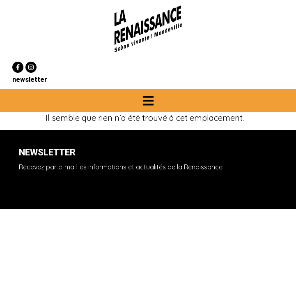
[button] (148, 100)
